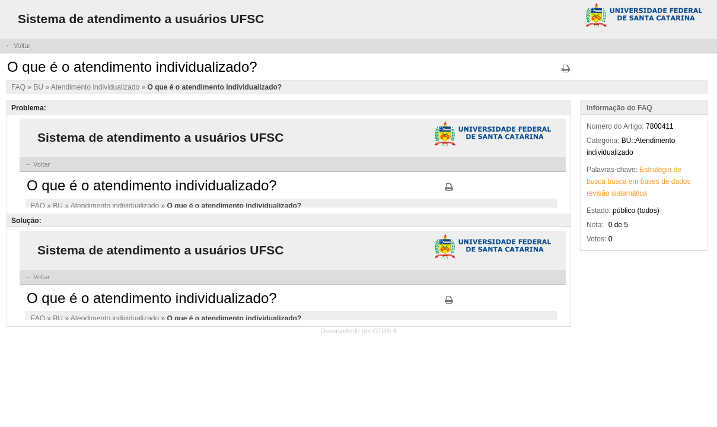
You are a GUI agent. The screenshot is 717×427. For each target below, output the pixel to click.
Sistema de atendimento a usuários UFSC (141, 19)
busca (596, 181)
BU (39, 87)
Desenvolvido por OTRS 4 (359, 330)
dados (681, 181)
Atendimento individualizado (96, 87)
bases (649, 181)
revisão (598, 193)
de (677, 169)
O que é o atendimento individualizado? (215, 87)
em (634, 181)
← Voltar (17, 45)
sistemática (629, 193)
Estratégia (655, 169)
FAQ (19, 87)
